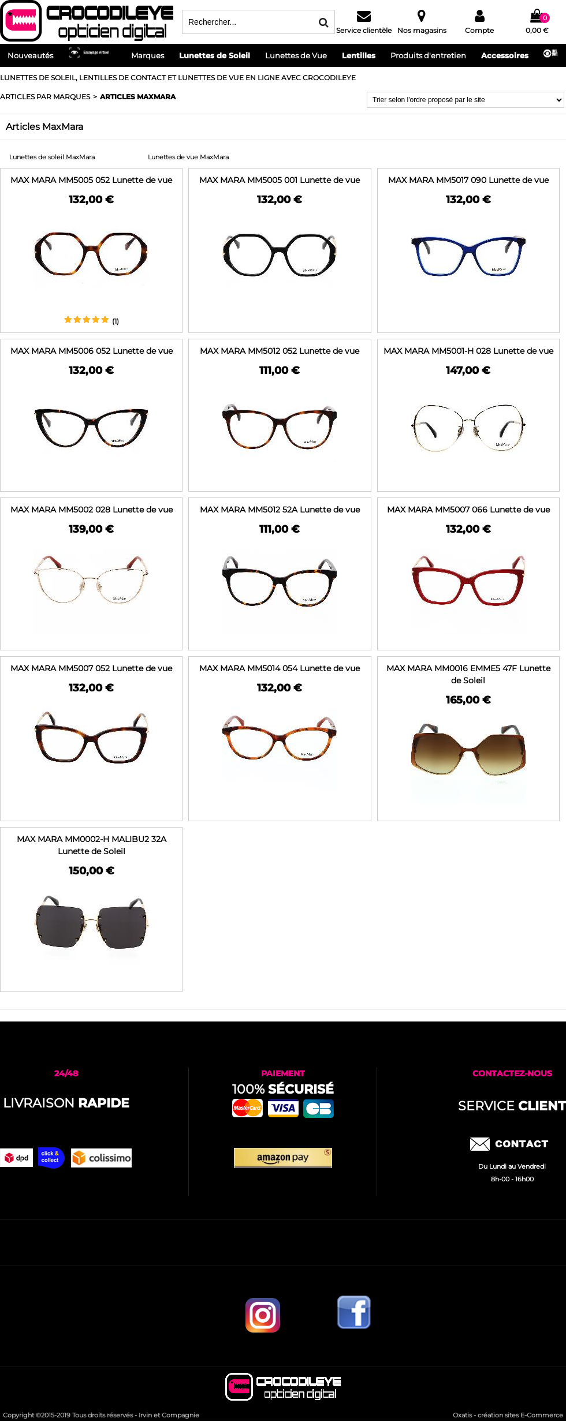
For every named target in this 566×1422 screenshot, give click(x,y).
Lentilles (358, 55)
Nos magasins (421, 30)
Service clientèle (364, 30)
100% (283, 1089)
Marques (147, 55)
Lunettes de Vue (296, 55)
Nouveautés (30, 55)
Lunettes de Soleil (214, 55)
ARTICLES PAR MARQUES (45, 96)
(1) (115, 321)
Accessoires (504, 55)
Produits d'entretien (428, 55)
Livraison (66, 1103)
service (512, 1106)
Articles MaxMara (138, 96)
